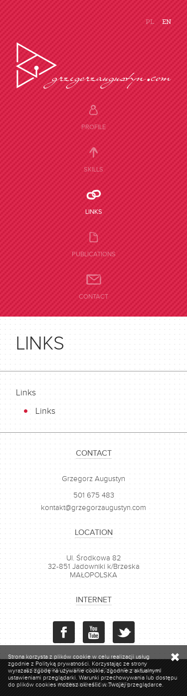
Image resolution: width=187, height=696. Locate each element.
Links (93, 212)
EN (166, 21)
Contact (93, 297)
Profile (93, 127)
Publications (94, 254)
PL (150, 21)
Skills (93, 170)
